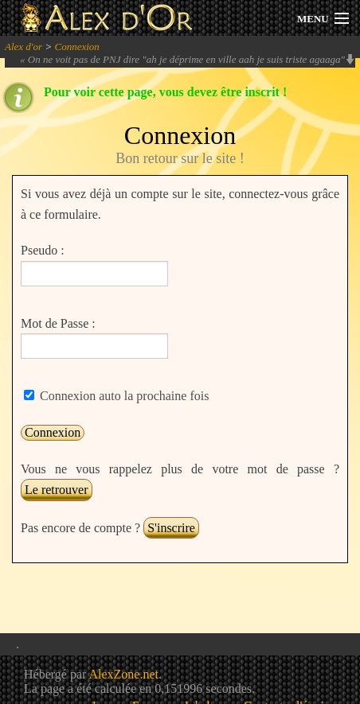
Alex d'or (23, 47)
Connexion (76, 47)
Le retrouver (56, 489)
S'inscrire (171, 528)
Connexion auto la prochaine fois (123, 396)
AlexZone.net (123, 674)
